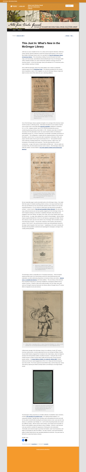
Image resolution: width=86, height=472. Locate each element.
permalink (46, 444)
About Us (20, 29)
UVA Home (5, 1)
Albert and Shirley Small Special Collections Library (35, 7)
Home (14, 29)
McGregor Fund (38, 69)
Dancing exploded (45, 126)
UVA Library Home (13, 1)
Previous (67, 35)
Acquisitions (34, 444)
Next (72, 35)
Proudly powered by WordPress (42, 449)
